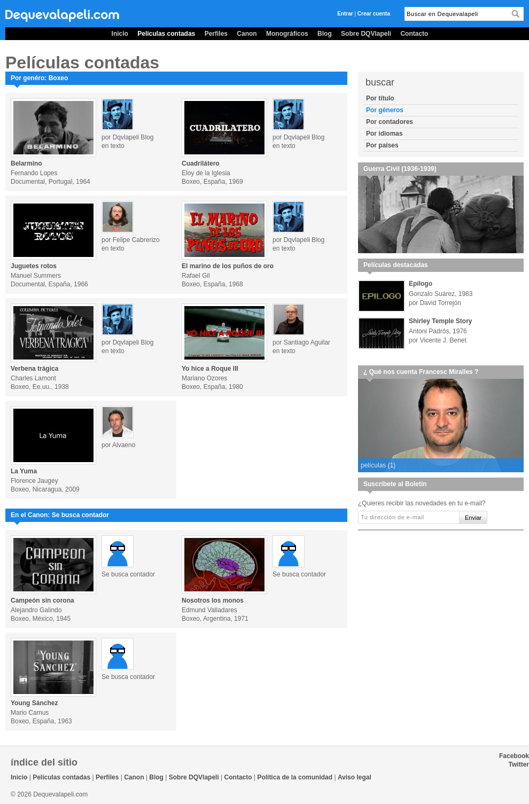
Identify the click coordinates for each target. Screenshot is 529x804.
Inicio (120, 33)
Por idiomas (384, 133)
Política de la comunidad (294, 777)
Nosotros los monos (213, 600)
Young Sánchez (34, 703)
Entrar (345, 14)
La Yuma (24, 471)
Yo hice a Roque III (210, 368)
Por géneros (384, 110)
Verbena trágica (34, 368)
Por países (382, 145)
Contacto (414, 33)
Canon (246, 33)
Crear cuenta (373, 14)
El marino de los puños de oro (228, 266)
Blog (324, 33)
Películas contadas (166, 33)
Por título (380, 98)
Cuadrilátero (201, 163)
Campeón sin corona (42, 600)
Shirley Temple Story (440, 321)
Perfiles (216, 33)
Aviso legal (354, 777)
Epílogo (420, 283)
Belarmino (26, 163)
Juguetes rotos (34, 266)
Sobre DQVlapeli (366, 33)
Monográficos (287, 33)
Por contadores (389, 122)
